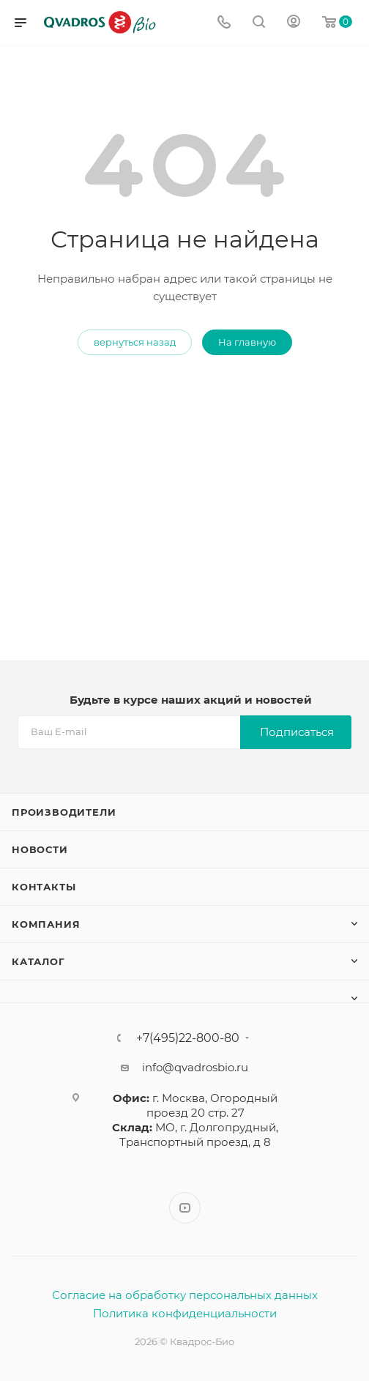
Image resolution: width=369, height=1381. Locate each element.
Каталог (38, 961)
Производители (64, 812)
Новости (40, 849)
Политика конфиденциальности (185, 1313)
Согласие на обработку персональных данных (185, 1295)
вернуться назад (135, 342)
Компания (46, 924)
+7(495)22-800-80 (187, 1038)
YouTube (185, 1208)
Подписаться (297, 732)
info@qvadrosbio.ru (195, 1067)
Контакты (43, 887)
